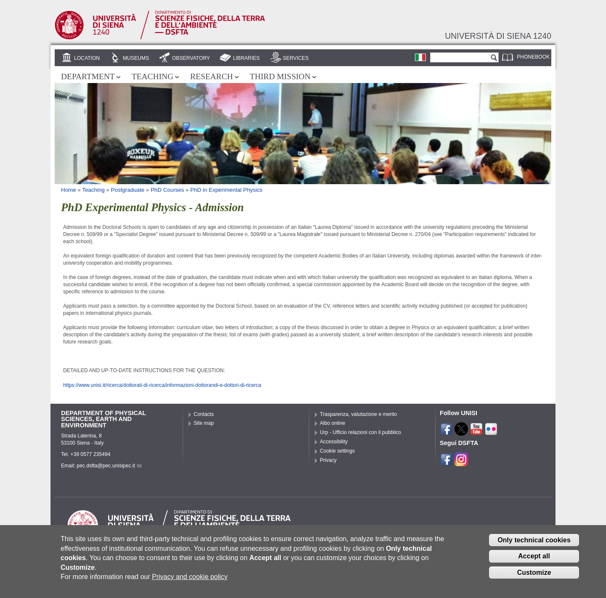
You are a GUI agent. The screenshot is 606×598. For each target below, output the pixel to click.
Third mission (280, 76)
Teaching (152, 76)
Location (87, 58)
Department (88, 76)
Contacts (204, 414)
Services (295, 58)
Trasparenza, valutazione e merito (358, 414)
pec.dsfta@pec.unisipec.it (109, 466)
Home (68, 190)
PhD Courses (167, 190)
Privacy (328, 460)
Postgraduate (127, 190)
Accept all (534, 562)
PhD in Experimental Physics (226, 190)
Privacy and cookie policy (190, 583)
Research (211, 76)
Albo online (332, 423)
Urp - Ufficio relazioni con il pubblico (360, 432)
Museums (136, 58)
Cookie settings (337, 451)
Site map (204, 423)
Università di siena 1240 (498, 35)
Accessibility (334, 442)
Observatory (191, 58)
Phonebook (533, 57)
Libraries (246, 58)
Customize (534, 579)
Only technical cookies (533, 546)
